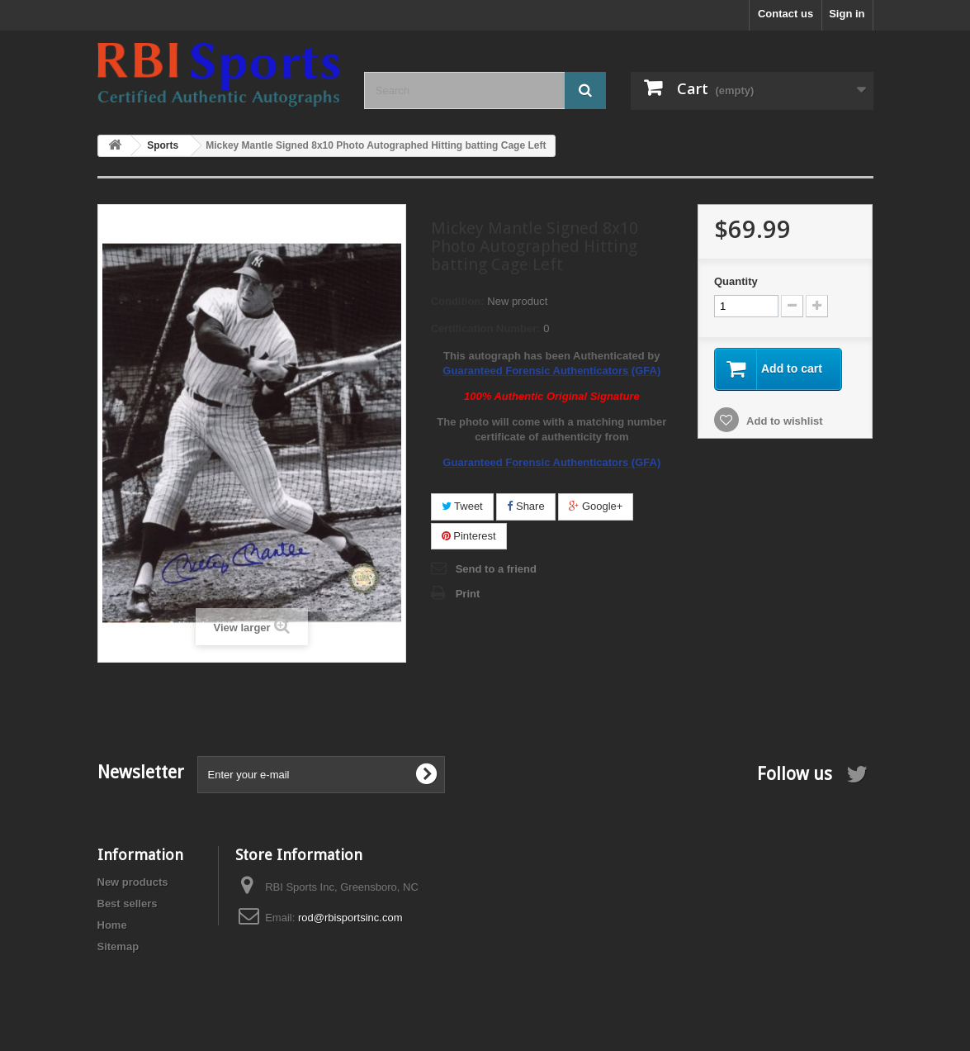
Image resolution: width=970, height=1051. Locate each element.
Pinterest (469, 536)
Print (468, 593)
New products (132, 882)
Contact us (785, 13)
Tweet (462, 506)
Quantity (736, 281)
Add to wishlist (783, 421)
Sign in (846, 13)
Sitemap (118, 946)
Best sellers (127, 903)
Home (112, 925)
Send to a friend (496, 569)
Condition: (458, 301)
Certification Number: (486, 328)
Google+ (595, 506)
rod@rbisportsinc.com (350, 917)
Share (525, 506)
